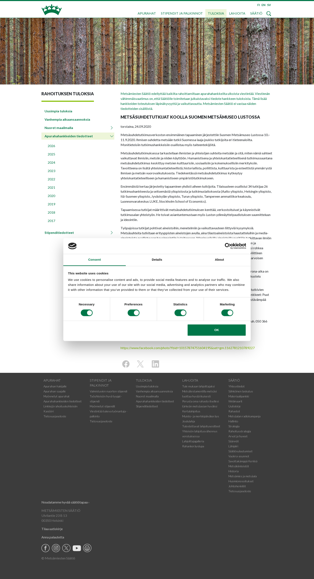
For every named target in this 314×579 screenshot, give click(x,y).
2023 (51, 171)
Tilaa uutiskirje (52, 529)
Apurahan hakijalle (55, 386)
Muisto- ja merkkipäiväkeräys (200, 416)
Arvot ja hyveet (238, 436)
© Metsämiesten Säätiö (58, 558)
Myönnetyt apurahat (57, 396)
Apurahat (147, 13)
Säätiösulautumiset (240, 451)
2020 (51, 196)
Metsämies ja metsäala (242, 476)
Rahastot (234, 411)
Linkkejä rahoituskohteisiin (60, 406)
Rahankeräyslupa (193, 446)
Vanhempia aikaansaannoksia (67, 119)
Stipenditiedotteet (59, 232)
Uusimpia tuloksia (58, 111)
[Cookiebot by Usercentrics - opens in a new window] (228, 246)
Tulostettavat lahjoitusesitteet (201, 426)
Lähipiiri (233, 446)
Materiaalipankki (238, 396)
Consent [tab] (94, 260)
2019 (51, 204)
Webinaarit (235, 401)
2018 (51, 212)
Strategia (233, 426)
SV (269, 5)
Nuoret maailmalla (59, 128)
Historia (233, 471)
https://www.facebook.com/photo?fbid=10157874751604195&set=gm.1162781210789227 (188, 348)
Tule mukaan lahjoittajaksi (198, 386)
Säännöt (233, 441)
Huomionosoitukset (241, 481)
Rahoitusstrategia (239, 431)
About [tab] (219, 260)
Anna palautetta (52, 537)
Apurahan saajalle (55, 391)
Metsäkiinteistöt (238, 466)
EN (263, 5)
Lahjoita (237, 13)
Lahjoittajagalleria (193, 441)
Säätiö (256, 13)
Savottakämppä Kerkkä (242, 461)
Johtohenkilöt (237, 486)
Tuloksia (216, 13)
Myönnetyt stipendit (102, 406)
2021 (51, 187)
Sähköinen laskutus (240, 391)
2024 (51, 162)
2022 (51, 179)
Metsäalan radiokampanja (244, 416)
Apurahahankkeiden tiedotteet (69, 136)
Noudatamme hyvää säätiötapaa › (65, 502)
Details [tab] (157, 260)
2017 (51, 221)
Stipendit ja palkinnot (182, 13)
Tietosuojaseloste (55, 416)
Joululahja (188, 421)
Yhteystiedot (236, 386)
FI (258, 5)
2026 (51, 146)
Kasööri (49, 411)
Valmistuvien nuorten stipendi (108, 391)
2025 (51, 154)
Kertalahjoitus (191, 411)
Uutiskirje (234, 406)
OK (216, 330)
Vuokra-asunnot (238, 456)
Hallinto (233, 421)
